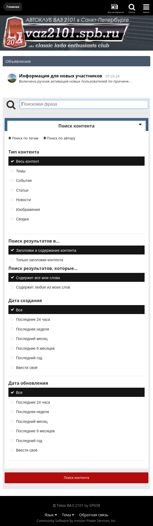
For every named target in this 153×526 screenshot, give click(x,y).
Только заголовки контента (39, 260)
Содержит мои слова (38, 277)
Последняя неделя (32, 329)
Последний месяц (31, 338)
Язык (51, 514)
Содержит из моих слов (43, 287)
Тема (68, 514)
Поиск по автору (59, 138)
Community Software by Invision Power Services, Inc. (76, 520)
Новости (23, 200)
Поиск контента (76, 478)
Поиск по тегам (23, 138)
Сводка (22, 219)
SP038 (94, 505)
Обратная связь (94, 514)
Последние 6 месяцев (35, 348)
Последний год (29, 358)
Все (19, 310)
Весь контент (27, 161)
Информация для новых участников (60, 76)
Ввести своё (26, 367)
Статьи (22, 190)
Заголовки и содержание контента (46, 250)
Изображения (28, 209)
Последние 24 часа (33, 319)
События (24, 180)
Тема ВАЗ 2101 (70, 505)
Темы (20, 171)
